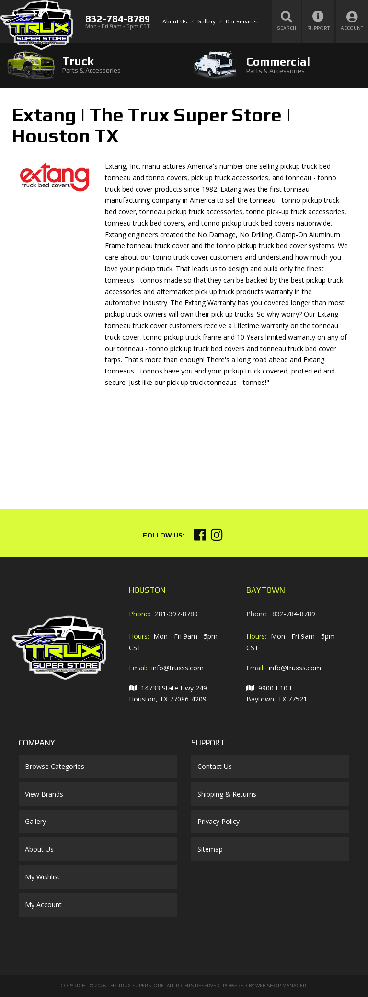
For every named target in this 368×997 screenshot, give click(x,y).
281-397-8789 (176, 613)
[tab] (92, 65)
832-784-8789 (293, 613)
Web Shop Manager (280, 985)
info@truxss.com (177, 667)
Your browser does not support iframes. (90, 448)
